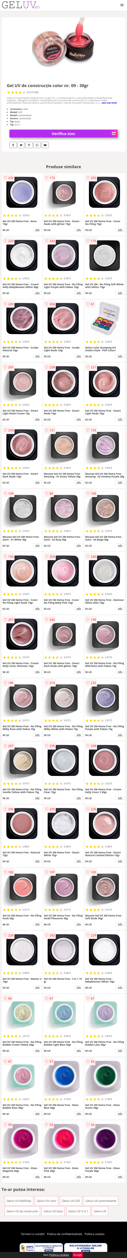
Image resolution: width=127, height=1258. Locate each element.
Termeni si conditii (33, 1234)
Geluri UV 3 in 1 (78, 1211)
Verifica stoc (85, 133)
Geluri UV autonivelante (101, 1201)
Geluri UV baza (53, 1211)
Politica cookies (95, 1234)
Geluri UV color (46, 1201)
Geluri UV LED (71, 1201)
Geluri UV (100, 1211)
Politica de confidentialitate (64, 1234)
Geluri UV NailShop (19, 1201)
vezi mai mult (109, 102)
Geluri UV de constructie (22, 1211)
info (37, 229)
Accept (77, 1255)
